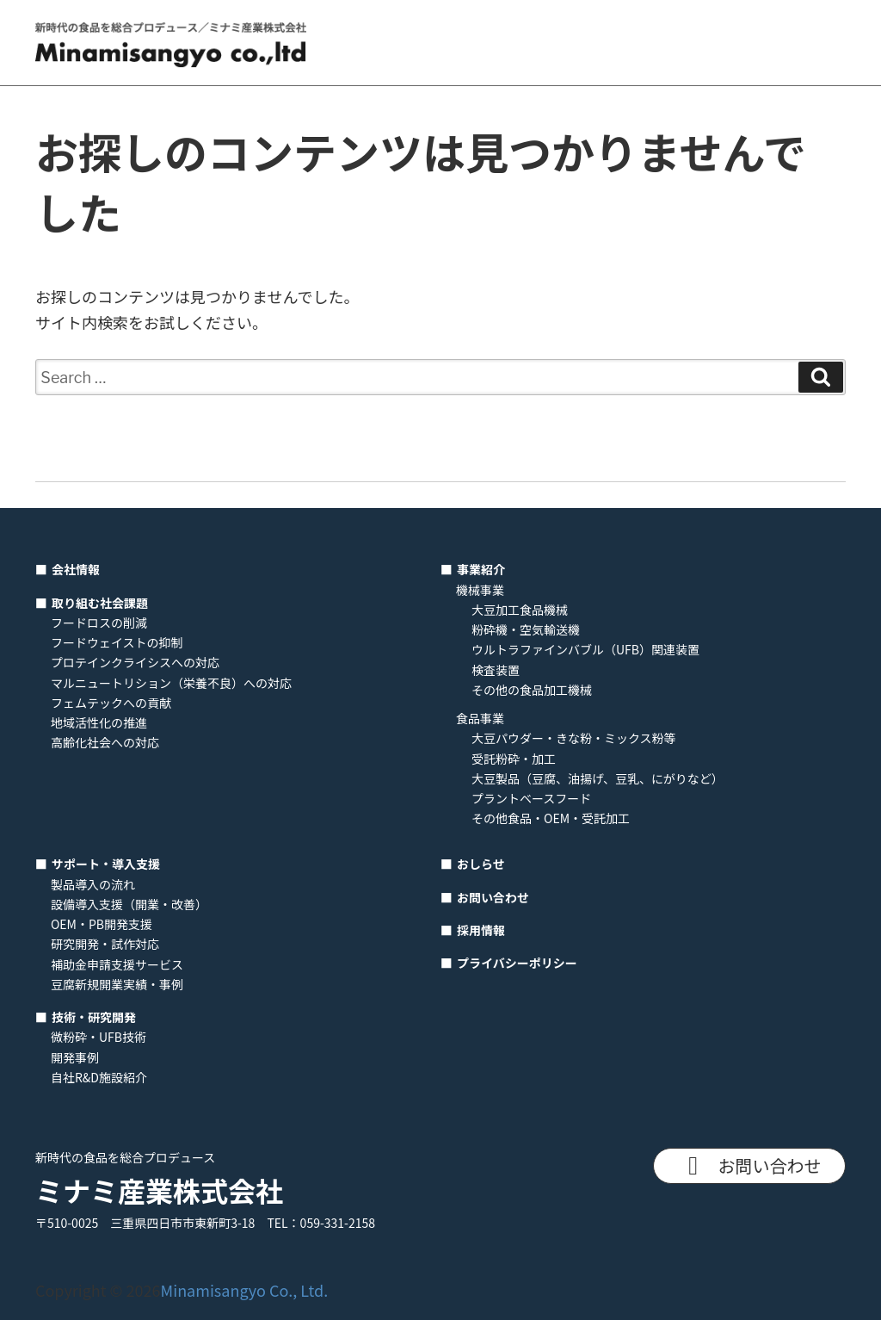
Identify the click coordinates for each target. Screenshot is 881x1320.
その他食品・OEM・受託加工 (550, 818)
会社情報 (76, 569)
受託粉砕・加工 (513, 758)
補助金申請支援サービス (117, 964)
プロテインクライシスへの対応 (135, 662)
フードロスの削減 (99, 622)
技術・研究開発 (94, 1017)
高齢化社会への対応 (105, 742)
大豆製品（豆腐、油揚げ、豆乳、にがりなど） (597, 778)
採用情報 (481, 930)
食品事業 (480, 718)
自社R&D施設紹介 (99, 1077)
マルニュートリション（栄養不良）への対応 (171, 682)
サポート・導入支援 (106, 863)
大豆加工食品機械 (519, 609)
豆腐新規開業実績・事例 (117, 984)
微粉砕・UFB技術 (98, 1036)
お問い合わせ (493, 897)
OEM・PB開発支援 (101, 924)
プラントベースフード (531, 798)
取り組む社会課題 (100, 602)
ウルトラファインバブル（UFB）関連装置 (585, 649)
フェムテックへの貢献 (111, 702)
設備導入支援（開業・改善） (129, 904)
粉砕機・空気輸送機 (525, 629)
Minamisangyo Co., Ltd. (245, 1290)
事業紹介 (481, 569)
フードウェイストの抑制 (117, 642)
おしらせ (481, 863)
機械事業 (480, 589)
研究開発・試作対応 (105, 943)
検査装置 (495, 670)
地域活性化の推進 (99, 722)
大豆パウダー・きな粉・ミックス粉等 (573, 738)
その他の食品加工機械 (531, 689)
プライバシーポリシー (517, 962)
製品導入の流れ (93, 884)
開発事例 (75, 1057)
